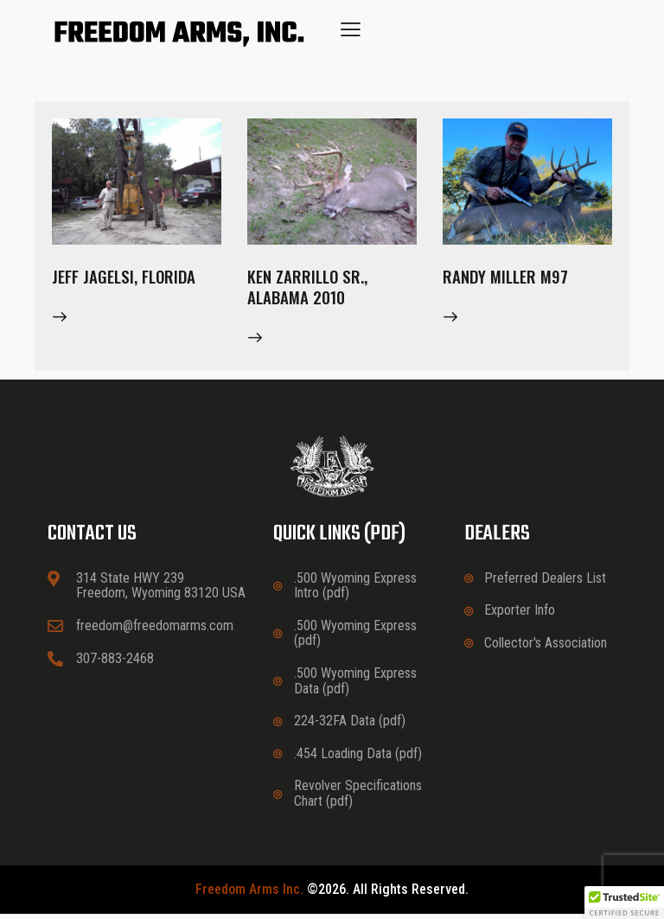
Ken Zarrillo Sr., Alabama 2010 (309, 289)
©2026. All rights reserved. (332, 895)
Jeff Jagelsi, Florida (126, 278)
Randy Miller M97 (507, 278)
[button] (351, 29)
